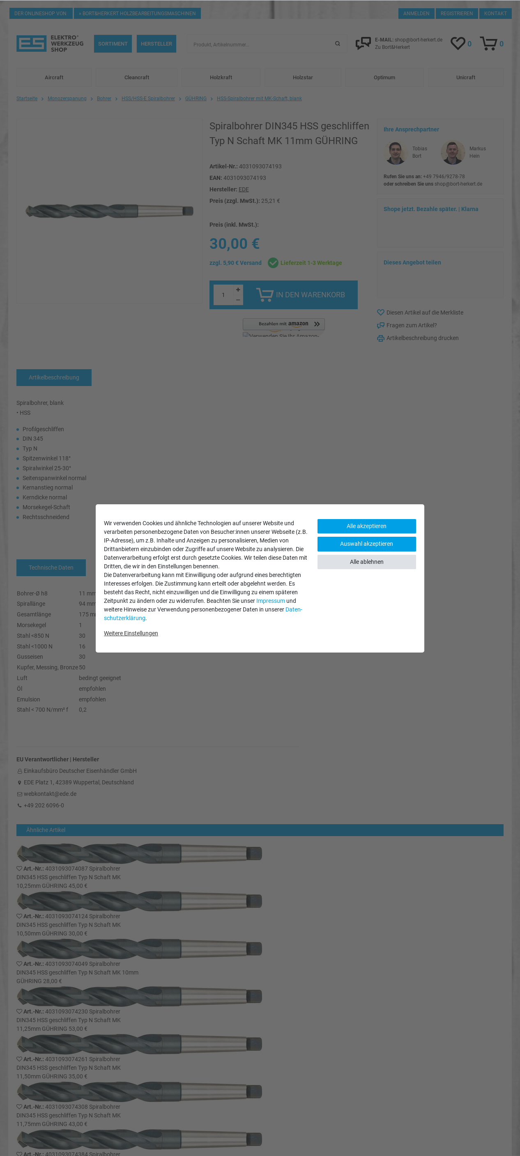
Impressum (270, 601)
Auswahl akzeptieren (366, 543)
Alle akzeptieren (367, 526)
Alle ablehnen (367, 561)
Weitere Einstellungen (131, 633)
